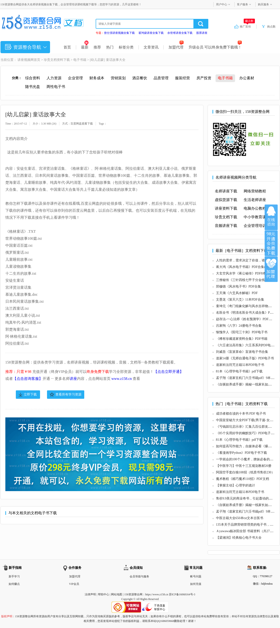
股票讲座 (201, 33)
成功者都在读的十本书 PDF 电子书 (241, 413)
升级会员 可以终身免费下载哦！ (215, 47)
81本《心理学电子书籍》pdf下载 (239, 371)
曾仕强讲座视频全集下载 (119, 33)
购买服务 (263, 4)
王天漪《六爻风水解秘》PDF (237, 293)
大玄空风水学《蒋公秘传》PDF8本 (241, 273)
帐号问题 (195, 576)
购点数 (271, 26)
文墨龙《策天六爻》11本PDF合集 (240, 299)
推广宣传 (247, 26)
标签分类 (126, 47)
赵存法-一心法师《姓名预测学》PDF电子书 (247, 319)
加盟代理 (176, 47)
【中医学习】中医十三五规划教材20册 (243, 466)
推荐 (97, 47)
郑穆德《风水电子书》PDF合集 (238, 286)
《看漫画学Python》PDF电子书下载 (241, 453)
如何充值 (195, 584)
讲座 (73, 379)
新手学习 (14, 576)
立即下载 (30, 394)
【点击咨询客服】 (28, 379)
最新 (85, 47)
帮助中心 (103, 594)
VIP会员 (74, 584)
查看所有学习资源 (68, 394)
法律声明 (90, 594)
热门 (110, 47)
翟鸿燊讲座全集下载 (151, 33)
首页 (67, 47)
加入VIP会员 (271, 243)
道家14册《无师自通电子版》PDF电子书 (245, 358)
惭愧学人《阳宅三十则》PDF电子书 (242, 332)
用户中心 (221, 4)
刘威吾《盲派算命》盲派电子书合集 (242, 352)
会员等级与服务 (139, 576)
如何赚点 (14, 584)
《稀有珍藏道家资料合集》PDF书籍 (242, 338)
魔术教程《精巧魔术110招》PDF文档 (242, 479)
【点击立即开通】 (168, 372)
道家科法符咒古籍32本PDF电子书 (240, 365)
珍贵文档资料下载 (57, 60)
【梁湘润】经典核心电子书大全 (239, 537)
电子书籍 (79, 60)
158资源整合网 (133, 594)
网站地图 (116, 594)
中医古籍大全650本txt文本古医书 (239, 518)
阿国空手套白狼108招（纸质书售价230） (245, 472)
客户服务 (242, 4)
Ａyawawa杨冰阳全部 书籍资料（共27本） (246, 531)
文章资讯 (151, 47)
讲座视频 (23, 60)
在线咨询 (271, 217)
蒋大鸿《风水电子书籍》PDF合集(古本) (244, 267)
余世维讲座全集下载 (179, 33)
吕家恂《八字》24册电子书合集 (239, 325)
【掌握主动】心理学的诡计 (235, 485)
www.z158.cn (121, 379)
